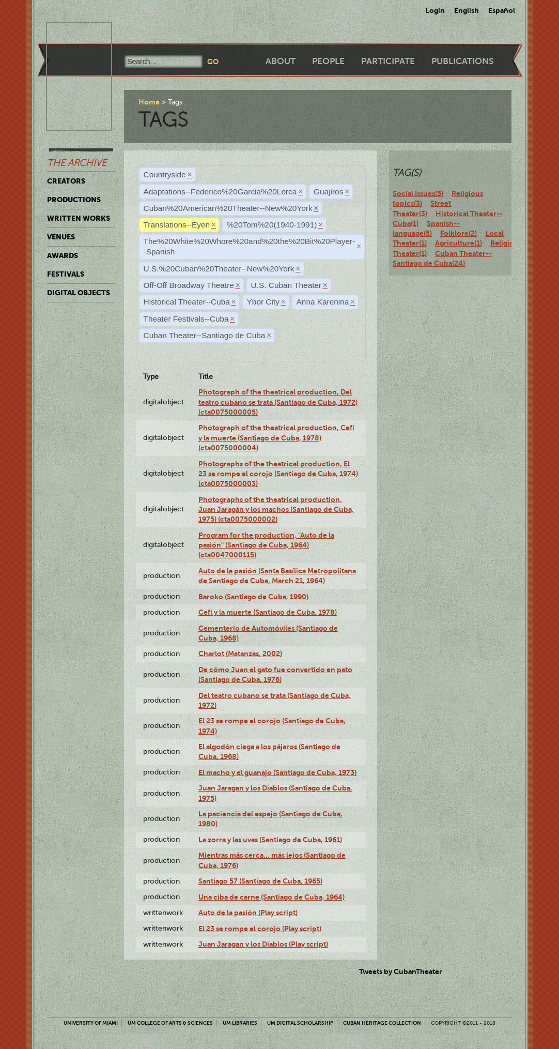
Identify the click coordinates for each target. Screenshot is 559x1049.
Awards (62, 255)
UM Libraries (240, 1023)
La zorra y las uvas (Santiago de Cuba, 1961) (270, 839)
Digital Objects (78, 292)
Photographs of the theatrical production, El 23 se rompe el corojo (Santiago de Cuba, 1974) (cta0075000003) (278, 474)
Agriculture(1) (458, 243)
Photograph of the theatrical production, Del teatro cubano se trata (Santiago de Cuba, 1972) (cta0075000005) (278, 402)
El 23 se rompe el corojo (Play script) (259, 928)
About (281, 61)
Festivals (65, 274)
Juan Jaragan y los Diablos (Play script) (263, 944)
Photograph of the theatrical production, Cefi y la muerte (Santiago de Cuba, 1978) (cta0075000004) (276, 437)
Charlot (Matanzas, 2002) (240, 653)
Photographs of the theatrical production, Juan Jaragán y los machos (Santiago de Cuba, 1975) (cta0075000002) (276, 509)
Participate (388, 61)
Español (501, 10)
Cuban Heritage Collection (382, 1023)
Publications (462, 61)
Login (435, 10)
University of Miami (91, 1023)
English (466, 10)
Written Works (78, 218)
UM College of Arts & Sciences (170, 1023)
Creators (66, 181)
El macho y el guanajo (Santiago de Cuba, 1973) (277, 772)
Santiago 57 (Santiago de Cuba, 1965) (260, 881)
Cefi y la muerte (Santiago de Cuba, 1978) (267, 612)
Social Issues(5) (418, 193)
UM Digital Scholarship (300, 1023)
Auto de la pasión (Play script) (248, 912)
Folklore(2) (458, 233)
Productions (74, 199)
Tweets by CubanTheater (400, 971)
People (328, 61)
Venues (61, 237)
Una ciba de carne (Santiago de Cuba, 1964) (271, 897)
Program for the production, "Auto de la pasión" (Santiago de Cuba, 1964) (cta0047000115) (266, 545)
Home (149, 102)
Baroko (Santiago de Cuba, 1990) (253, 596)
